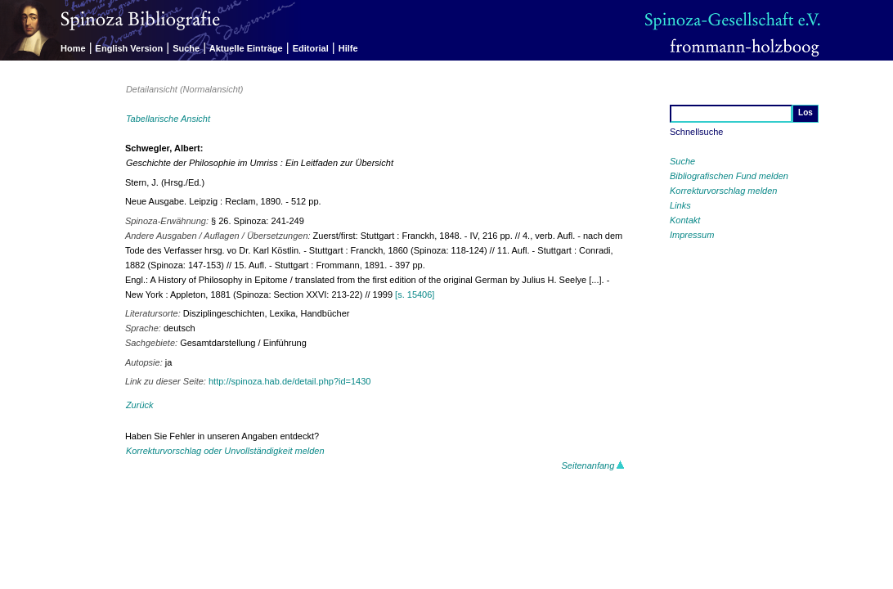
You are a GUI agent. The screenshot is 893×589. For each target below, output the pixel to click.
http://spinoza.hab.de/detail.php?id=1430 (289, 381)
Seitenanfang (594, 465)
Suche (186, 48)
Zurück (140, 405)
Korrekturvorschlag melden (723, 191)
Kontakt (685, 220)
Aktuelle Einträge (246, 48)
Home (73, 48)
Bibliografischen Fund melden (729, 176)
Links (680, 205)
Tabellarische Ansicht (168, 119)
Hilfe (348, 48)
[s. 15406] (414, 294)
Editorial (311, 48)
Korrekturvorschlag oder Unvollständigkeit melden (225, 451)
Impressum (692, 235)
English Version (130, 48)
